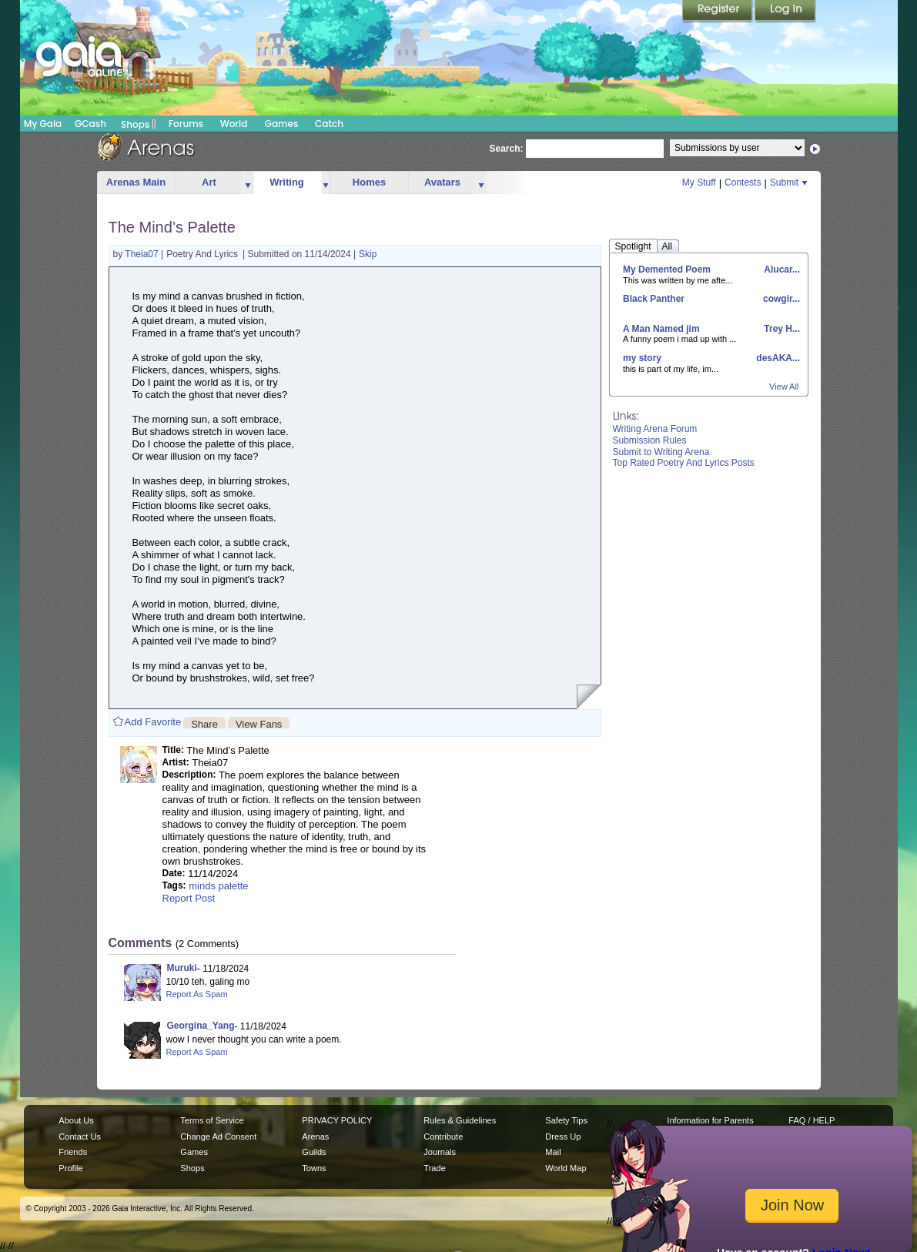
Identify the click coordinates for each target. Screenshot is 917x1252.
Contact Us (80, 1136)
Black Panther (653, 298)
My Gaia (43, 123)
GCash (90, 123)
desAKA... (777, 358)
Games (282, 123)
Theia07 (143, 254)
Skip (368, 254)
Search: (507, 148)
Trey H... (780, 328)
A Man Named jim (661, 328)
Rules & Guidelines (459, 1120)
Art (209, 182)
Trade (434, 1168)
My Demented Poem (667, 269)
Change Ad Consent (218, 1136)
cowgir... (780, 298)
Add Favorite (153, 722)
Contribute (443, 1136)
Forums (186, 123)
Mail (553, 1152)
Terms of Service (211, 1120)
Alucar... (780, 269)
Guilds (314, 1152)
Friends (73, 1152)
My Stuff (699, 182)
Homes (369, 182)
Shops (138, 124)
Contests (743, 182)
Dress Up (563, 1136)
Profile (70, 1168)
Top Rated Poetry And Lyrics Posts (684, 462)
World (234, 123)
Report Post (189, 898)
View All (783, 386)
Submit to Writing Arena (661, 452)
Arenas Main (136, 182)
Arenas (315, 1136)
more (248, 183)
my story (642, 358)
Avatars (442, 182)
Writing (286, 182)
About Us (76, 1120)
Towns (314, 1168)
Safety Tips (566, 1120)
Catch (329, 123)
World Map (565, 1168)
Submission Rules (650, 440)
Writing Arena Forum (655, 428)
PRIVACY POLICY (337, 1120)
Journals (439, 1152)
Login (785, 11)
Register (718, 11)
